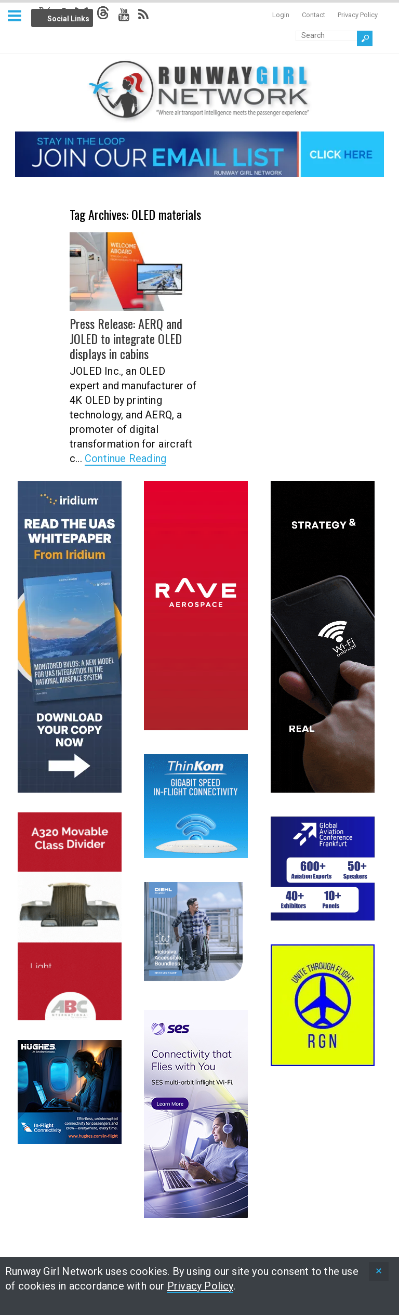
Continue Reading (125, 458)
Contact (313, 15)
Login (280, 15)
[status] (379, 1271)
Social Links (68, 19)
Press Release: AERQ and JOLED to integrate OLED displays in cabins (126, 338)
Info (105, 16)
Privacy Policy (358, 15)
